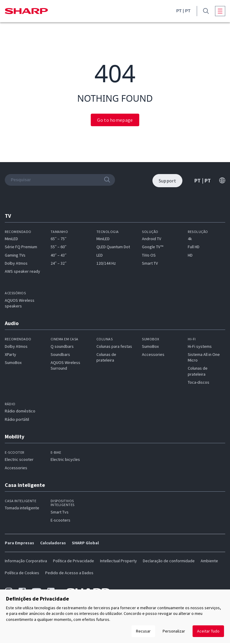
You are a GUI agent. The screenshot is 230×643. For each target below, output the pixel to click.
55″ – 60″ (58, 246)
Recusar (143, 631)
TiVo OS (149, 255)
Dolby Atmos (16, 263)
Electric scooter (19, 459)
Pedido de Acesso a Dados (69, 572)
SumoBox (13, 362)
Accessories (153, 354)
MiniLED (11, 238)
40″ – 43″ (58, 255)
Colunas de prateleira (106, 357)
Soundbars (60, 354)
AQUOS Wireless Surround (65, 365)
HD (190, 255)
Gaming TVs (15, 255)
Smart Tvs (60, 512)
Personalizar (174, 631)
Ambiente (209, 560)
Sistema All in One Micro (204, 357)
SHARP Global (85, 543)
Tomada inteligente (22, 508)
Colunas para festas (114, 346)
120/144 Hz (106, 263)
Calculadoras (53, 543)
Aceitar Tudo (208, 631)
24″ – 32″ (58, 263)
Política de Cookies (22, 572)
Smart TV (150, 263)
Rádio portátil (17, 419)
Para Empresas (19, 543)
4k (190, 238)
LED (99, 255)
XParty (10, 354)
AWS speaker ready (22, 271)
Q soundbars (62, 346)
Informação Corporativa (26, 560)
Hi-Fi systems (200, 346)
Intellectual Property (118, 560)
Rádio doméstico (20, 411)
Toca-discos (198, 382)
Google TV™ (152, 246)
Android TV (151, 238)
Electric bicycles (65, 459)
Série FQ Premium (21, 246)
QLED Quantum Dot (113, 246)
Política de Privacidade (73, 560)
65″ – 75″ (58, 238)
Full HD (193, 246)
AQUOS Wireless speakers (19, 303)
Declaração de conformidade (169, 560)
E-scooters (60, 520)
